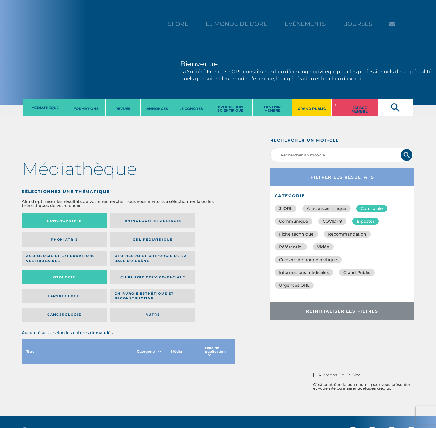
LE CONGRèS (191, 108)
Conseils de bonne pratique (308, 259)
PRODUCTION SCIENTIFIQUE (230, 109)
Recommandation (347, 234)
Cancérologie (152, 264)
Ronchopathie (46, 221)
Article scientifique (326, 208)
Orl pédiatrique (206, 221)
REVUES (122, 108)
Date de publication (215, 302)
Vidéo (323, 246)
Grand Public (356, 272)
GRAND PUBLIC (312, 108)
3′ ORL (285, 208)
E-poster (365, 221)
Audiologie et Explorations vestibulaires (43, 241)
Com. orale (372, 208)
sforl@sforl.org (108, 392)
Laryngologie (46, 264)
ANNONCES (157, 108)
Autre (206, 264)
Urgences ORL (294, 285)
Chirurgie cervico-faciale (205, 241)
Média (179, 303)
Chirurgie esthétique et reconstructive (98, 264)
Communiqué (293, 221)
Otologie (153, 242)
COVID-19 (332, 221)
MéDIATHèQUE (45, 108)
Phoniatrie (152, 221)
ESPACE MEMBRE (359, 109)
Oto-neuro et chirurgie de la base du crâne (98, 241)
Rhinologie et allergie (96, 220)
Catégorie (149, 303)
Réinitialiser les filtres (342, 311)
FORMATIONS (86, 108)
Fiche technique (296, 234)
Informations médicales (304, 272)
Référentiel (291, 246)
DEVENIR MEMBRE (272, 109)
